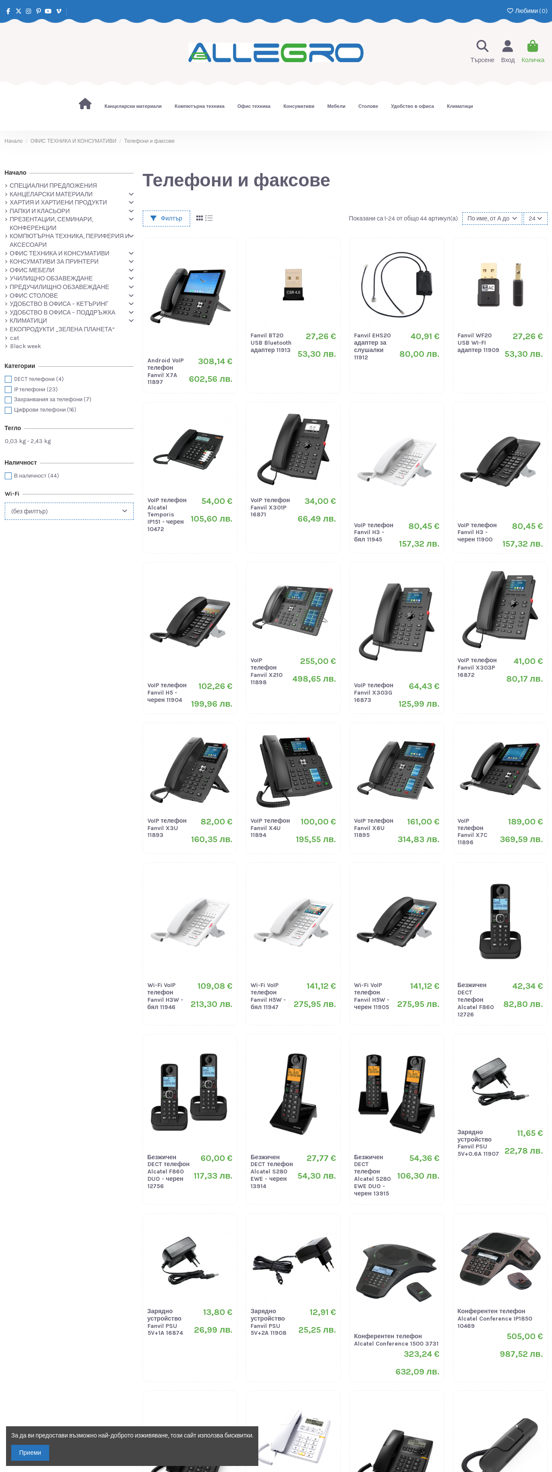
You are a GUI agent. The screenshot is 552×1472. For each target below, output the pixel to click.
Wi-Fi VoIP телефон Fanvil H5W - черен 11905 (371, 995)
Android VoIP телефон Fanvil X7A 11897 (165, 371)
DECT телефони (39, 379)
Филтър (166, 218)
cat (14, 338)
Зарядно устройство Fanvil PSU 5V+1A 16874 (165, 1322)
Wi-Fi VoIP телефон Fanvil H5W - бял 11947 (268, 995)
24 (535, 218)
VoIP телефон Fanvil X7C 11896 (472, 831)
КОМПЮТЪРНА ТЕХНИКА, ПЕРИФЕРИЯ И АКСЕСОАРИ (70, 240)
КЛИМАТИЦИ (28, 320)
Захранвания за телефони (53, 399)
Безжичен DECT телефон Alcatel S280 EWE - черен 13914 (272, 1172)
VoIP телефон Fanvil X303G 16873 (373, 693)
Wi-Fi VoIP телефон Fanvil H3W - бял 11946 (165, 995)
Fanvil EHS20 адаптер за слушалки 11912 (372, 346)
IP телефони (36, 389)
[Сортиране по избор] (492, 218)
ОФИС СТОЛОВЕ (34, 295)
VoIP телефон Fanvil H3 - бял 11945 (373, 533)
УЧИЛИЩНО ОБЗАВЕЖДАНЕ (51, 278)
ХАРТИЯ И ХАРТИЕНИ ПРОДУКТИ (58, 202)
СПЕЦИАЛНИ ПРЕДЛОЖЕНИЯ (53, 185)
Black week (25, 346)
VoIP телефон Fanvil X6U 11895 (373, 828)
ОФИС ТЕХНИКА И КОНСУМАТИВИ (60, 253)
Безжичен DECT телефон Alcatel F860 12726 (476, 999)
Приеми (30, 1452)
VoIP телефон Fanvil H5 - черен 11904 (167, 693)
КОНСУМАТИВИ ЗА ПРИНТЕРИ (54, 261)
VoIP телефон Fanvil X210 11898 (266, 671)
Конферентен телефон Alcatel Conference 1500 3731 (396, 1340)
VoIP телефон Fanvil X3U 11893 (167, 828)
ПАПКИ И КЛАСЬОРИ (40, 211)
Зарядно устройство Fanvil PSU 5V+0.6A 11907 (478, 1143)
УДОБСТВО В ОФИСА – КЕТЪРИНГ (59, 304)
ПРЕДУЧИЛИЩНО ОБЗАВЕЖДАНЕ (60, 287)
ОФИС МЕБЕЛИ (32, 270)
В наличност (36, 475)
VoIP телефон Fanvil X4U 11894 (270, 828)
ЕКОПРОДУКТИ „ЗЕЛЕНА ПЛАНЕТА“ (62, 329)
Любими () (526, 11)
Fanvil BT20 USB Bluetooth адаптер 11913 (271, 343)
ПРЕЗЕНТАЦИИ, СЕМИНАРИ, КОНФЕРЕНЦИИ (51, 224)
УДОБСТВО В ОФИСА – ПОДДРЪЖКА (63, 312)
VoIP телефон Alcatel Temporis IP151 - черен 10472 (167, 515)
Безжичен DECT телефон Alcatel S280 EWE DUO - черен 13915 (372, 1175)
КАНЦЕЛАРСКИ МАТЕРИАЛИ (51, 194)
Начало (16, 172)
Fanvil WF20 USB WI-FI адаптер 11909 (478, 343)
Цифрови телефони (45, 409)
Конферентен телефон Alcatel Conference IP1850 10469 (495, 1319)
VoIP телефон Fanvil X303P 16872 (477, 668)
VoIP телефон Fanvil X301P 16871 (270, 508)
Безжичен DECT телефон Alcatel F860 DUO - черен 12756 (168, 1172)
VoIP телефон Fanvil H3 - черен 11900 (477, 533)
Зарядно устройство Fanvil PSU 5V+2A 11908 (268, 1322)
